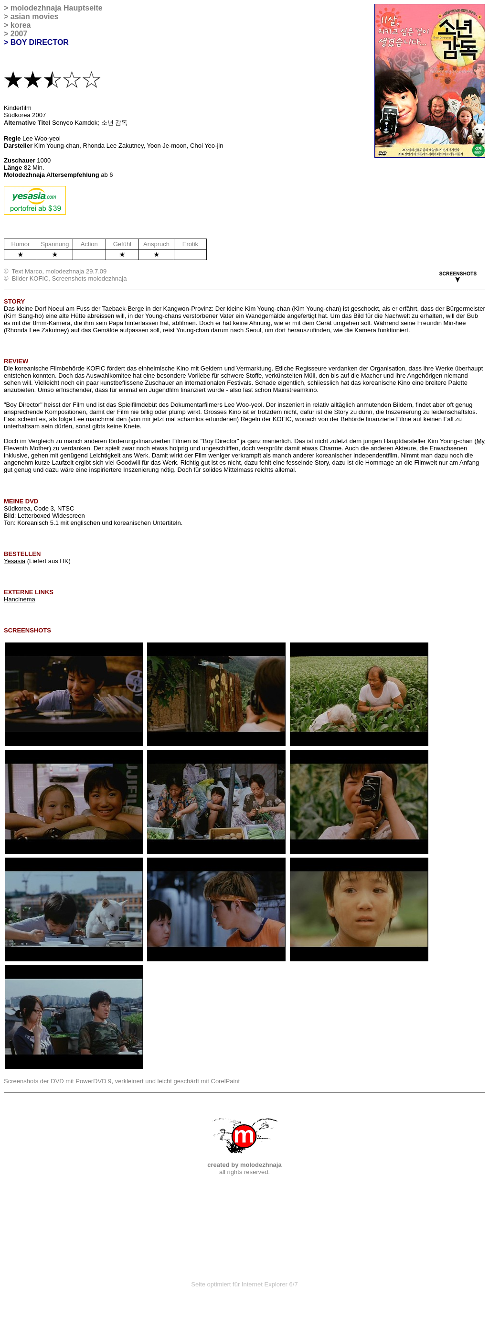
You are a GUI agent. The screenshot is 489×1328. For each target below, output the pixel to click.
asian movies (35, 16)
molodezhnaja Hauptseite (57, 8)
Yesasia (14, 561)
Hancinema (19, 599)
